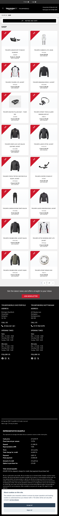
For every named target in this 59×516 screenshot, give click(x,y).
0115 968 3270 (53, 10)
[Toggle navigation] (3, 8)
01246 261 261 (53, 7)
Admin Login (4, 423)
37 (49, 283)
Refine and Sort (29, 21)
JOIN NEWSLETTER (30, 296)
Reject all (29, 510)
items (26, 2)
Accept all (29, 505)
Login (34, 2)
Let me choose (14, 500)
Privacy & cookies (13, 423)
